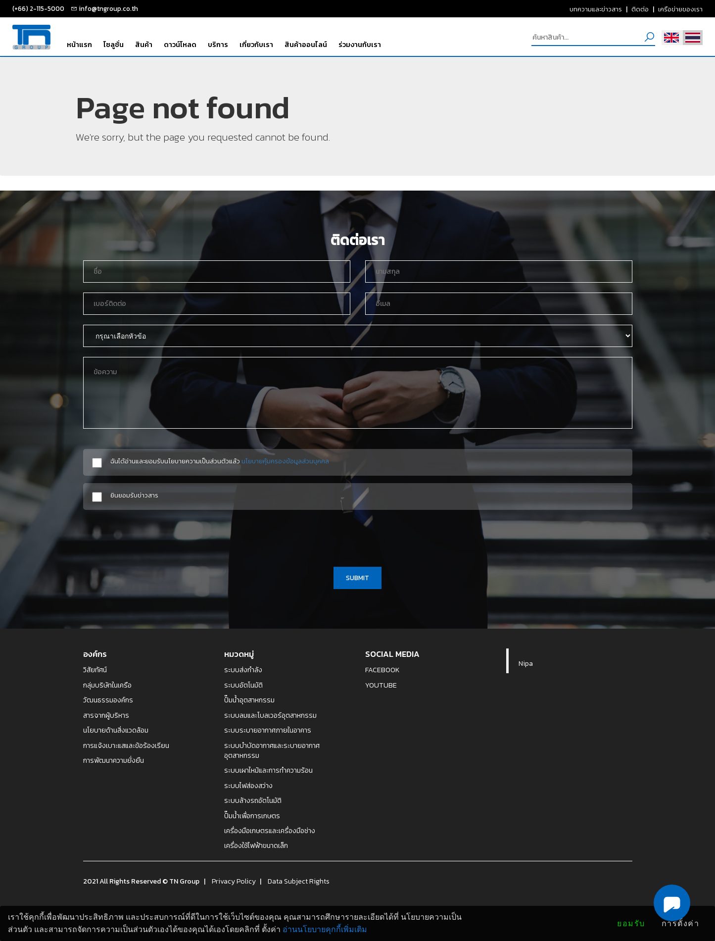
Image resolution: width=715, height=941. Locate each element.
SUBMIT (357, 578)
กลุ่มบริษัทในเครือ (107, 685)
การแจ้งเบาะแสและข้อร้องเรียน (126, 745)
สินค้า (143, 44)
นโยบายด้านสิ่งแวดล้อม (115, 730)
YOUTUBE (381, 685)
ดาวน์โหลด (180, 44)
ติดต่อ (640, 9)
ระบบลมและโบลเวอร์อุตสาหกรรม (270, 715)
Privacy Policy (234, 881)
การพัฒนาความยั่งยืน (113, 760)
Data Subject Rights (299, 881)
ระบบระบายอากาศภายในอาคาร (267, 730)
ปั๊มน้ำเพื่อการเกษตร (252, 816)
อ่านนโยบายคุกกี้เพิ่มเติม (325, 929)
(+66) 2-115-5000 (38, 8)
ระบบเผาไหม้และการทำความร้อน (268, 770)
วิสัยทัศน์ (95, 670)
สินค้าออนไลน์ (306, 44)
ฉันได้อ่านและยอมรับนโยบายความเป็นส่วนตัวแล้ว (219, 461)
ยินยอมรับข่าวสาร (134, 495)
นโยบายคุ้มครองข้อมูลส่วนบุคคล (285, 461)
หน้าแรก (79, 44)
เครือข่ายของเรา (680, 9)
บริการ (218, 44)
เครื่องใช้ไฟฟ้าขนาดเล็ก (256, 845)
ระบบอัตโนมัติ (243, 685)
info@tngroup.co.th (108, 8)
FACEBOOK (382, 670)
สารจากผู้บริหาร (106, 715)
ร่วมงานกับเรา (359, 44)
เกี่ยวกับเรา (256, 44)
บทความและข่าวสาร (596, 9)
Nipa (526, 663)
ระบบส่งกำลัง (243, 670)
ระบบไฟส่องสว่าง (248, 786)
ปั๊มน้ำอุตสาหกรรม (249, 700)
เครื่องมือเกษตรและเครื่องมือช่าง (269, 831)
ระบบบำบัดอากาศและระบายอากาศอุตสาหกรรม (272, 751)
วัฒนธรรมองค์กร (108, 700)
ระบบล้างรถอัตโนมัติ (253, 800)
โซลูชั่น (113, 44)
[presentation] (358, 536)
